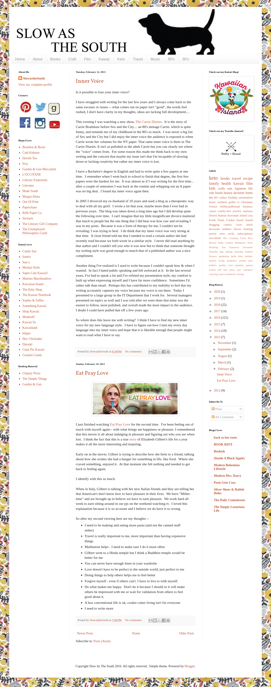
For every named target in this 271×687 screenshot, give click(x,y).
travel (236, 178)
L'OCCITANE (32, 174)
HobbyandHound (230, 206)
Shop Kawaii (31, 311)
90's (185, 59)
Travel (138, 59)
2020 (217, 291)
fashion (249, 251)
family (214, 183)
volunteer (248, 269)
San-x (26, 262)
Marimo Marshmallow (37, 278)
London (229, 242)
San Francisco (230, 247)
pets (250, 260)
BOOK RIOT (223, 444)
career (212, 211)
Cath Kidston (31, 152)
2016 (217, 317)
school (212, 269)
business (248, 206)
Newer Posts (85, 633)
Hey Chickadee (32, 339)
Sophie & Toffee (33, 300)
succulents (215, 238)
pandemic (232, 260)
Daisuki (28, 344)
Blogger (190, 666)
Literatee (28, 185)
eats (229, 188)
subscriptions (245, 233)
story (132, 439)
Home (20, 59)
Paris (250, 242)
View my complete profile (35, 84)
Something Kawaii (35, 306)
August (223, 356)
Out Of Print (31, 202)
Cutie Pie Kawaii (34, 349)
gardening (224, 256)
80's (171, 59)
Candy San (30, 251)
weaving (213, 274)
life (250, 188)
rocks (231, 233)
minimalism (246, 197)
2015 (217, 324)
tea (211, 197)
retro (222, 233)
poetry (212, 233)
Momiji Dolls (31, 267)
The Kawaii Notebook (37, 295)
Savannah (248, 247)
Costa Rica (246, 238)
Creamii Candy (32, 355)
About (37, 59)
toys (239, 269)
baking (229, 251)
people (242, 260)
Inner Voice (90, 81)
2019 (217, 298)
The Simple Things (35, 378)
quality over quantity (231, 265)
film (249, 183)
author (223, 197)
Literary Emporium (35, 180)
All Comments (223, 417)
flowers (213, 256)
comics (228, 224)
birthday (233, 197)
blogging (214, 224)
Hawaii (212, 242)
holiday (249, 256)
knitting (248, 229)
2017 (217, 311)
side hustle (216, 193)
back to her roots (225, 437)
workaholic (230, 274)
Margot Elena (31, 196)
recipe (248, 178)
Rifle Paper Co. (32, 213)
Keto (121, 59)
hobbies (226, 229)
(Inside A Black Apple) (229, 458)
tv (238, 202)
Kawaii (104, 59)
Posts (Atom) (101, 641)
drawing (238, 251)
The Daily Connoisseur (229, 500)
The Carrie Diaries (149, 122)
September (225, 349)
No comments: (134, 351)
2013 (217, 337)
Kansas (222, 215)
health (226, 183)
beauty (228, 193)
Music (155, 59)
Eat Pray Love (92, 373)
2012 (217, 390)
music (212, 202)
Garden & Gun (32, 384)
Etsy (25, 163)
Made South (30, 191)
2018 (217, 305)
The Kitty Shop (32, 289)
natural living (217, 260)
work (221, 274)
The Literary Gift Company (40, 224)
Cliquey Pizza (31, 373)
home (249, 193)
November (225, 343)
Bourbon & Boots (34, 147)
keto (213, 178)
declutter (239, 193)
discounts (214, 229)
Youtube (213, 251)
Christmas (247, 202)
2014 (217, 330)
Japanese (240, 188)
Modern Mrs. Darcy (227, 475)
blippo (27, 333)
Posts (217, 409)
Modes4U (29, 317)
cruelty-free (224, 211)
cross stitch (244, 224)
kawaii (238, 183)
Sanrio (27, 256)
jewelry (237, 211)
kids (212, 188)
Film (87, 59)
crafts (221, 188)
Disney (213, 215)
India (220, 242)
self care (222, 269)
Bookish (219, 451)
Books (55, 59)
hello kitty (237, 256)
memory (248, 211)
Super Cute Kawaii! (35, 273)
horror (237, 229)
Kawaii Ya (29, 322)
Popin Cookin (225, 220)
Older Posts (186, 633)
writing (240, 274)
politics (213, 265)
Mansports (240, 242)
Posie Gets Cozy (225, 482)
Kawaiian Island (33, 284)
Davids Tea (30, 158)
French (213, 206)
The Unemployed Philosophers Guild (35, 231)
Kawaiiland (30, 327)
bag (221, 251)
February (224, 369)
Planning (213, 247)
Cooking (233, 238)
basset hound (245, 220)
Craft (72, 59)
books (225, 178)
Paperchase (30, 207)
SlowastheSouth (34, 78)
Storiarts (28, 218)
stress (232, 269)
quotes (249, 265)
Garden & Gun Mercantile (39, 169)
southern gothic (226, 202)
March (222, 362)
